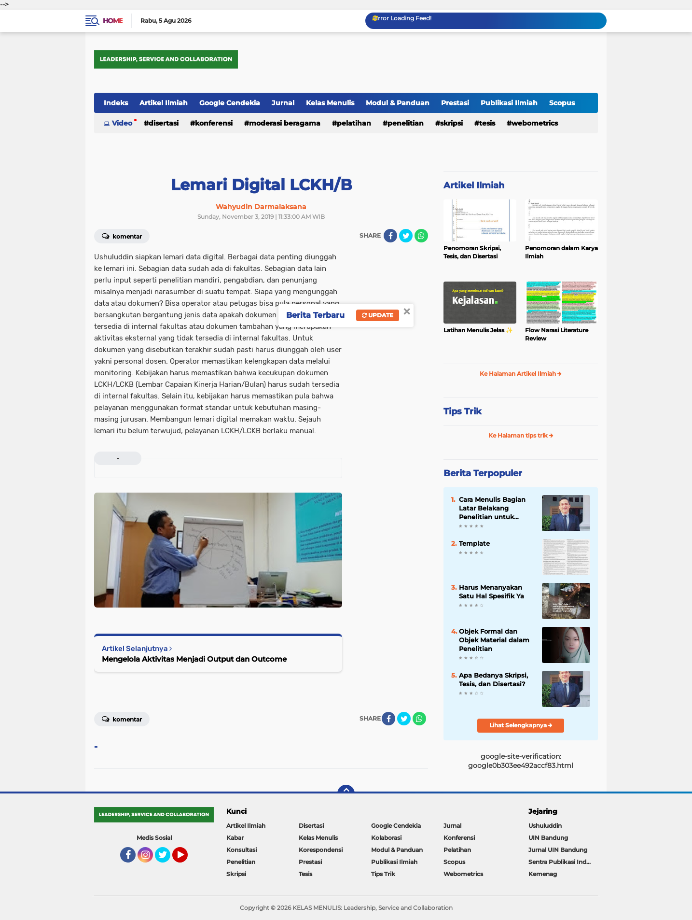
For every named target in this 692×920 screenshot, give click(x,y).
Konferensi (214, 123)
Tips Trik (462, 411)
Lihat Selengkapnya (521, 725)
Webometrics (535, 123)
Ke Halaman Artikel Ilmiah (521, 373)
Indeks (116, 103)
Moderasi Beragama (284, 123)
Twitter (167, 859)
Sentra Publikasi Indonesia (563, 861)
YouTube (186, 859)
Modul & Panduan (397, 103)
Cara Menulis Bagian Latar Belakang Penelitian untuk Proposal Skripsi (492, 508)
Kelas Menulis (330, 103)
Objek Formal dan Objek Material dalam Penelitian (494, 639)
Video (122, 123)
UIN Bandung (548, 837)
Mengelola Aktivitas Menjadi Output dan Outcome (194, 659)
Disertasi (164, 123)
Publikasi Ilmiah (509, 103)
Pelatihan (354, 123)
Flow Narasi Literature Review (556, 334)
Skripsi (451, 123)
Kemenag (542, 874)
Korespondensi (321, 849)
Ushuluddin (545, 825)
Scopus (562, 103)
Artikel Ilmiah (163, 103)
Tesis (487, 123)
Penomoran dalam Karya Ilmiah (561, 252)
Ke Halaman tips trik (521, 435)
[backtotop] (346, 793)
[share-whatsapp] (421, 235)
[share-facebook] (390, 235)
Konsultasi (241, 849)
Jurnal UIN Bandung (557, 849)
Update (377, 315)
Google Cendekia (229, 103)
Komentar (122, 235)
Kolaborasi (386, 837)
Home (113, 20)
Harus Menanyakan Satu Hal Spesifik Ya (491, 591)
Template (474, 543)
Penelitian (406, 123)
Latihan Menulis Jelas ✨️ (478, 330)
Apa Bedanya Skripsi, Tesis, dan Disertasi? (493, 679)
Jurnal (283, 103)
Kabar (235, 837)
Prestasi (455, 103)
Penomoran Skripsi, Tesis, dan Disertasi (472, 252)
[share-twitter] (406, 235)
